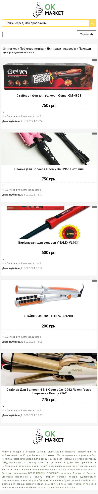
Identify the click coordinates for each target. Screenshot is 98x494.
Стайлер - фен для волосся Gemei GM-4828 (49, 95)
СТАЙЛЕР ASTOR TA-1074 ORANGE (49, 316)
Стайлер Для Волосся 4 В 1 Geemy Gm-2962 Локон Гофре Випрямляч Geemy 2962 (49, 391)
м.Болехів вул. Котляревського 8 (23, 116)
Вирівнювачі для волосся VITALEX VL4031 (49, 242)
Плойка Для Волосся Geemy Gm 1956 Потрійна (49, 169)
